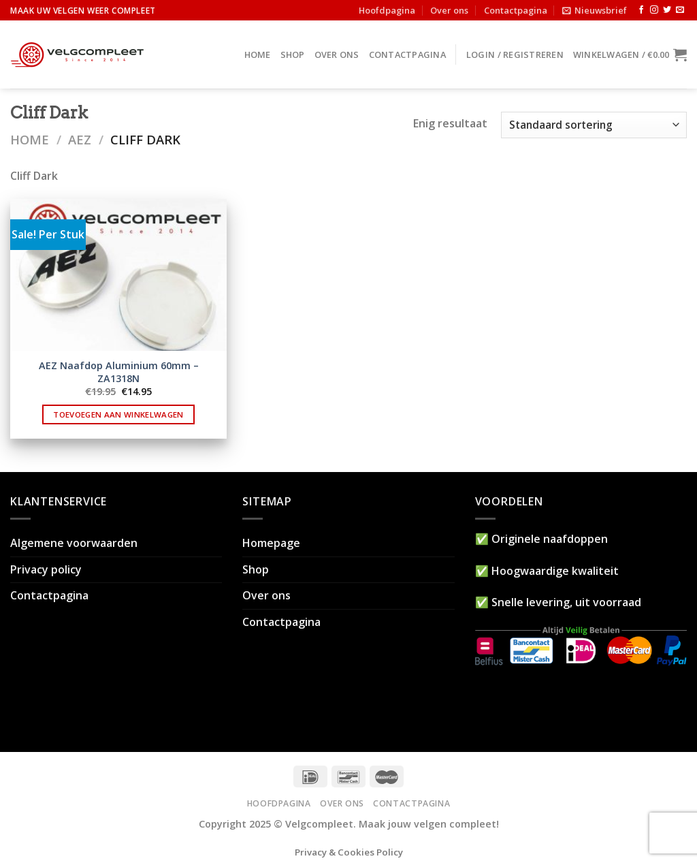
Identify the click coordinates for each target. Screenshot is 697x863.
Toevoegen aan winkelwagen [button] (118, 414)
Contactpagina (515, 10)
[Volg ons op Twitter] (667, 10)
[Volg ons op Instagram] (654, 10)
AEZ (79, 139)
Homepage (271, 542)
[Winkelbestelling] (594, 125)
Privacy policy (46, 569)
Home (257, 54)
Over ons (449, 10)
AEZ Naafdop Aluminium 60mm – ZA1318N (119, 372)
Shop (292, 54)
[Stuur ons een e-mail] (680, 10)
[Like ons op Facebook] (641, 10)
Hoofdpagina (387, 10)
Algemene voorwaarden (73, 542)
